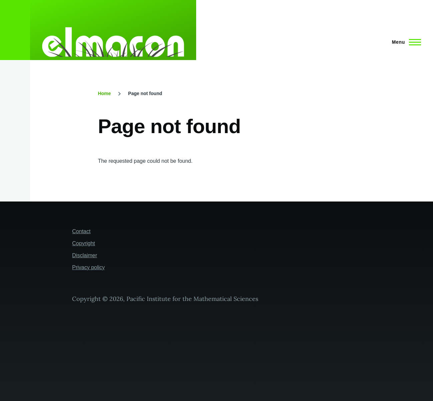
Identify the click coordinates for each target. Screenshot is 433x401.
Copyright (83, 243)
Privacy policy (88, 267)
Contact (81, 231)
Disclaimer (84, 255)
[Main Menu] (404, 42)
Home (104, 93)
